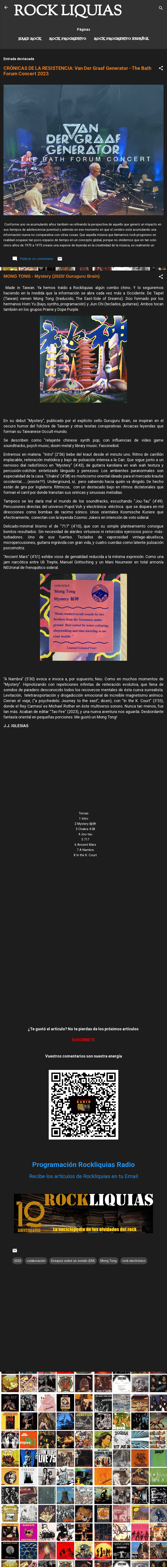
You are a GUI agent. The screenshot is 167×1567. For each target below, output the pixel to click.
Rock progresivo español (121, 39)
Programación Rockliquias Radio (83, 1164)
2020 (17, 1261)
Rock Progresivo (67, 39)
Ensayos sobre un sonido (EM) (73, 1261)
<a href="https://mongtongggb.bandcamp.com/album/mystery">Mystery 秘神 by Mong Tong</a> (83, 941)
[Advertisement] (83, 1405)
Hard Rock (29, 39)
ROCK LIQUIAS (68, 12)
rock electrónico (133, 1261)
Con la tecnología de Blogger (83, 1559)
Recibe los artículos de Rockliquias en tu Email (83, 1176)
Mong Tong (108, 1261)
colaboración (36, 1261)
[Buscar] (161, 8)
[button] (161, 69)
